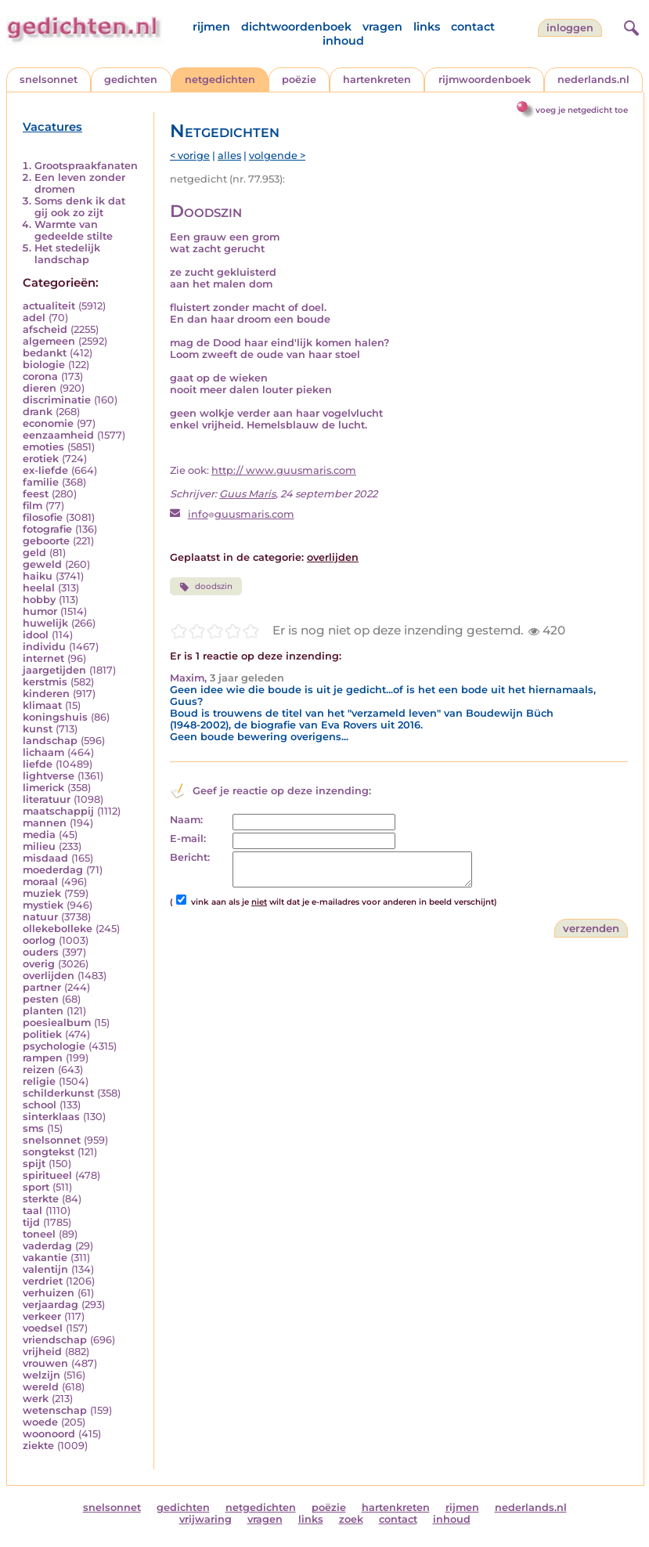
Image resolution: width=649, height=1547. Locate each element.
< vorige (190, 155)
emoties (43, 447)
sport (36, 1187)
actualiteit (49, 306)
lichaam (43, 752)
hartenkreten (377, 79)
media (39, 834)
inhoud (343, 41)
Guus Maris (247, 494)
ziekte (38, 1445)
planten (43, 1011)
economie (48, 423)
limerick (43, 787)
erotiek (41, 458)
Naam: (186, 820)
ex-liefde (45, 470)
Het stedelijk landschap (67, 254)
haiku (37, 576)
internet (43, 658)
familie (41, 482)
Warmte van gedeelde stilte (73, 230)
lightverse (48, 776)
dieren (39, 388)
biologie (44, 364)
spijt (34, 1163)
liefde (37, 764)
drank (37, 411)
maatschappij (58, 811)
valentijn (45, 1269)
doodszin (206, 586)
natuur (40, 917)
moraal (40, 881)
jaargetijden (54, 670)
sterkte (41, 1199)
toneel (39, 1234)
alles (229, 155)
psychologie (54, 1046)
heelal (39, 588)
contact (473, 27)
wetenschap (55, 1410)
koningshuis (55, 717)
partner (42, 987)
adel (34, 317)
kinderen (46, 693)
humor (40, 611)
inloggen (569, 28)
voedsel (43, 1328)
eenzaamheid (58, 435)
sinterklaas (51, 1116)
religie (39, 1081)
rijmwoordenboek (484, 79)
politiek (42, 1034)
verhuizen (48, 1293)
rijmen (211, 27)
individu (44, 646)
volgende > (277, 155)
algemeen (49, 341)
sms (33, 1128)
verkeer (42, 1316)
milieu (39, 846)
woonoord (49, 1434)
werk (36, 1398)
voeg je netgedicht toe (581, 110)
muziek (42, 893)
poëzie (299, 79)
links (426, 27)
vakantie (45, 1257)
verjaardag (50, 1304)
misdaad (45, 858)
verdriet (43, 1281)
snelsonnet (49, 79)
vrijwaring (205, 1519)
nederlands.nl (593, 79)
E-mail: (188, 838)
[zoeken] (629, 26)
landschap (50, 740)
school (39, 1105)
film (32, 505)
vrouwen (45, 1363)
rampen (43, 1058)
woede (40, 1422)
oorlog (39, 940)
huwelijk (45, 623)
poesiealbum (57, 1022)
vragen (382, 27)
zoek (351, 1519)
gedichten (130, 79)
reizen (39, 1069)
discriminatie (57, 400)
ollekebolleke (57, 928)
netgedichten (220, 79)
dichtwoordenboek (296, 27)
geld (34, 552)
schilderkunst (58, 1093)
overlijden (48, 975)
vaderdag (47, 1246)
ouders (41, 952)
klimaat (42, 705)
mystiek (43, 905)
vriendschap (55, 1340)
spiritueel (47, 1175)
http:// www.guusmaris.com (283, 470)
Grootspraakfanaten (86, 166)
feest (36, 494)
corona (40, 376)
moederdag (53, 870)
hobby (39, 599)
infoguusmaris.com (241, 514)
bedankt (45, 353)
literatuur (46, 799)
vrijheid (42, 1351)
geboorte (46, 541)
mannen (45, 823)
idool (36, 635)
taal (32, 1210)
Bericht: (190, 857)
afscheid (45, 329)
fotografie (47, 529)
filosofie (43, 517)
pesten (41, 999)
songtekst (48, 1152)
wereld (41, 1387)
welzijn (41, 1375)
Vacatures (52, 127)
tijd (31, 1222)
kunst (37, 729)
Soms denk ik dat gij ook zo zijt (79, 207)
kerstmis (45, 682)
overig (39, 964)
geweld (42, 564)
